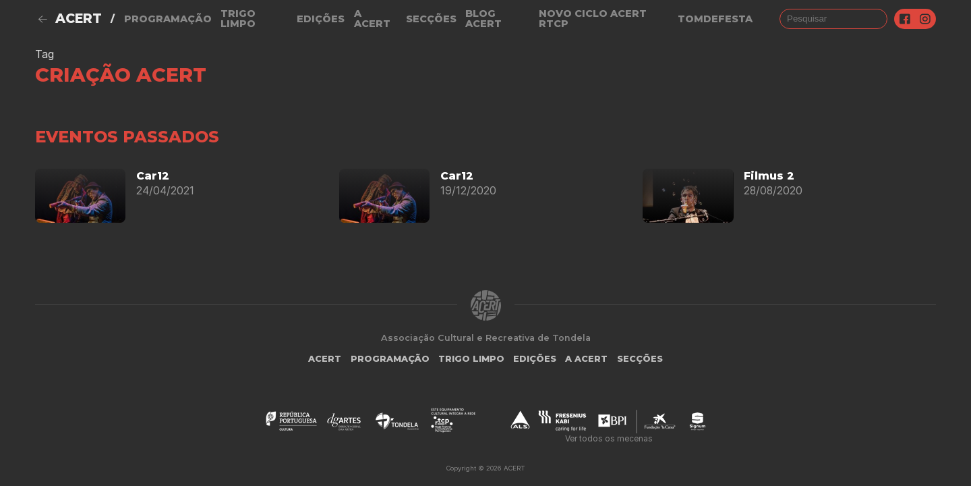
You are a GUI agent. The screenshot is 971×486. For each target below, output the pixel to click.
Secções (431, 19)
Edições (321, 19)
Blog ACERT (483, 18)
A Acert (372, 18)
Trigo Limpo (238, 18)
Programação (168, 19)
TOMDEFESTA (715, 19)
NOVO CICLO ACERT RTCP (593, 18)
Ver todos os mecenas (609, 438)
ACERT (78, 18)
